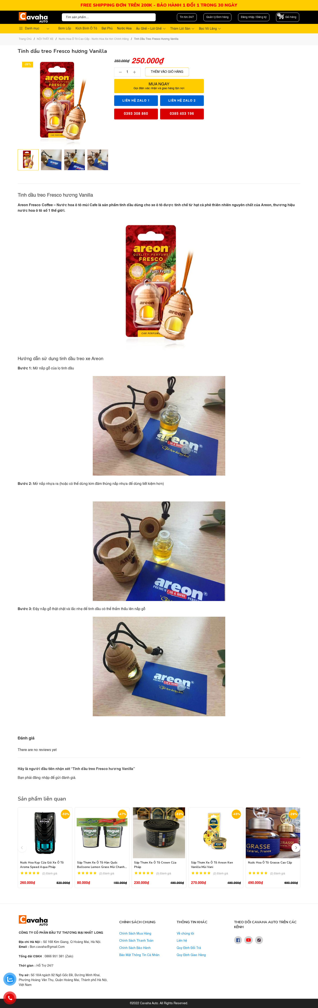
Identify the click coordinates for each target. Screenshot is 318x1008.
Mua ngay (159, 86)
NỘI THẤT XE (45, 39)
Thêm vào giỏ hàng (167, 71)
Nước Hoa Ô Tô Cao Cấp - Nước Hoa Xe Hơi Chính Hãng (94, 39)
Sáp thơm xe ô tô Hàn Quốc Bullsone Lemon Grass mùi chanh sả (101, 867)
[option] (28, 159)
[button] (296, 847)
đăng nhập (41, 778)
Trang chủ (25, 39)
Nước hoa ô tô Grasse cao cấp (270, 863)
